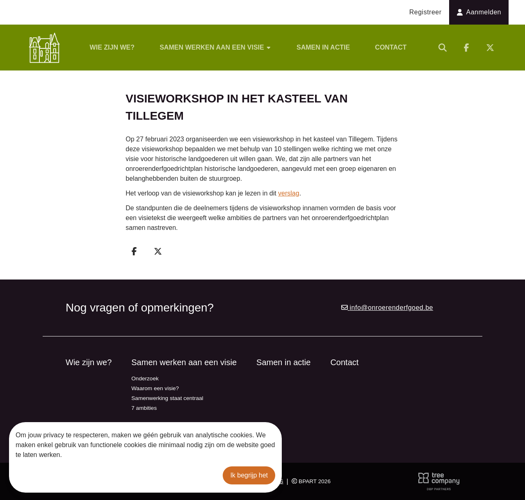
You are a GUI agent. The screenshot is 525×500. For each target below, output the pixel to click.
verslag (288, 193)
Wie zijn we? (112, 47)
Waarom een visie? (155, 388)
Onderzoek (145, 378)
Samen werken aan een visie (216, 47)
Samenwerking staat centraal (167, 398)
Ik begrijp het (249, 475)
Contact (390, 47)
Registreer (425, 12)
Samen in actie (323, 47)
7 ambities (144, 408)
